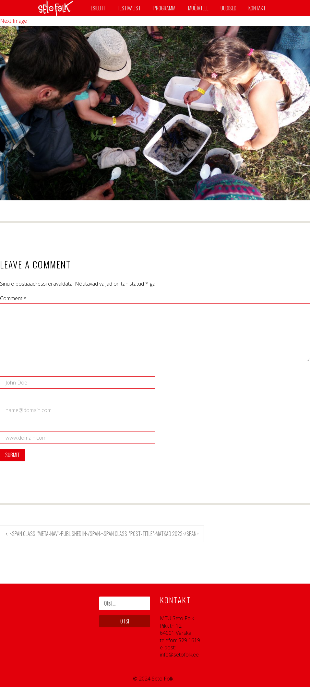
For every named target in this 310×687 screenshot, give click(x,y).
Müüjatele (198, 8)
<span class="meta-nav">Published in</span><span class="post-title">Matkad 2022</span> (104, 534)
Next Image (13, 20)
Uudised (228, 8)
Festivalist (129, 8)
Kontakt (257, 8)
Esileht (98, 8)
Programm (164, 8)
